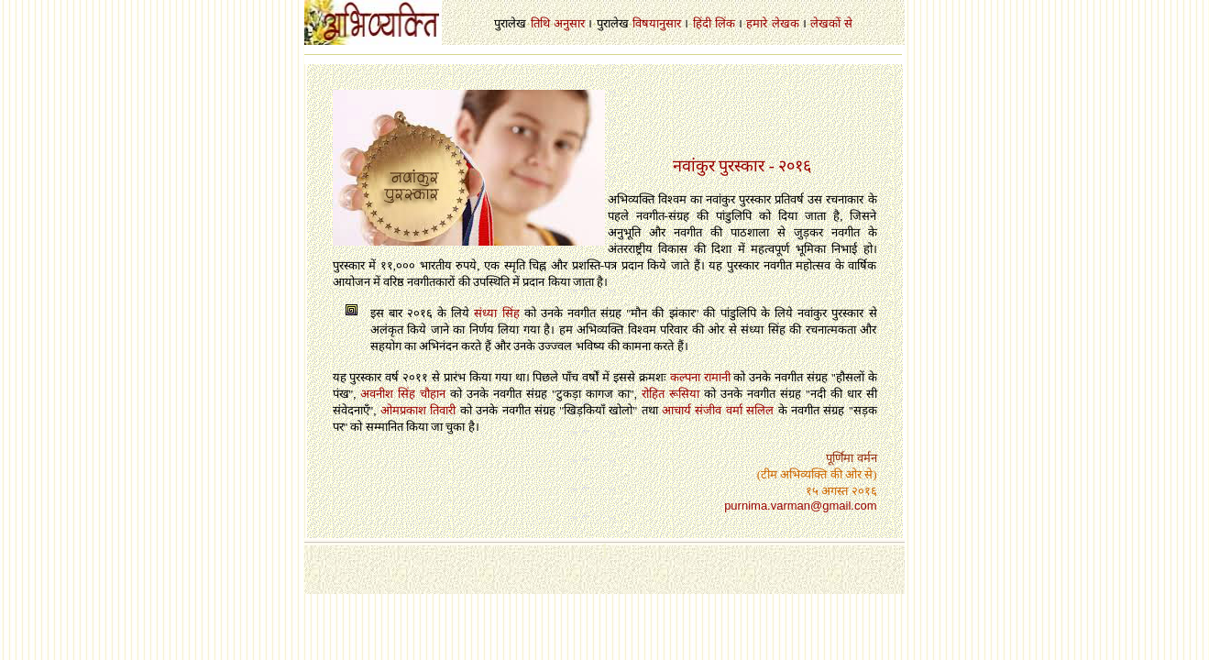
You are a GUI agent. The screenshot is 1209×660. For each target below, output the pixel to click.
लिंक (725, 23)
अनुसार (569, 23)
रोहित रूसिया (670, 394)
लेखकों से (831, 23)
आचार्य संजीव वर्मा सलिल (718, 410)
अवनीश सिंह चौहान (402, 394)
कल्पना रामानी (700, 377)
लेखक (785, 23)
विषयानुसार (656, 23)
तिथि (540, 23)
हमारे (756, 23)
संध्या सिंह (496, 313)
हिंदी (702, 23)
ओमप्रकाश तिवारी (418, 410)
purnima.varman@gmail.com (800, 505)
